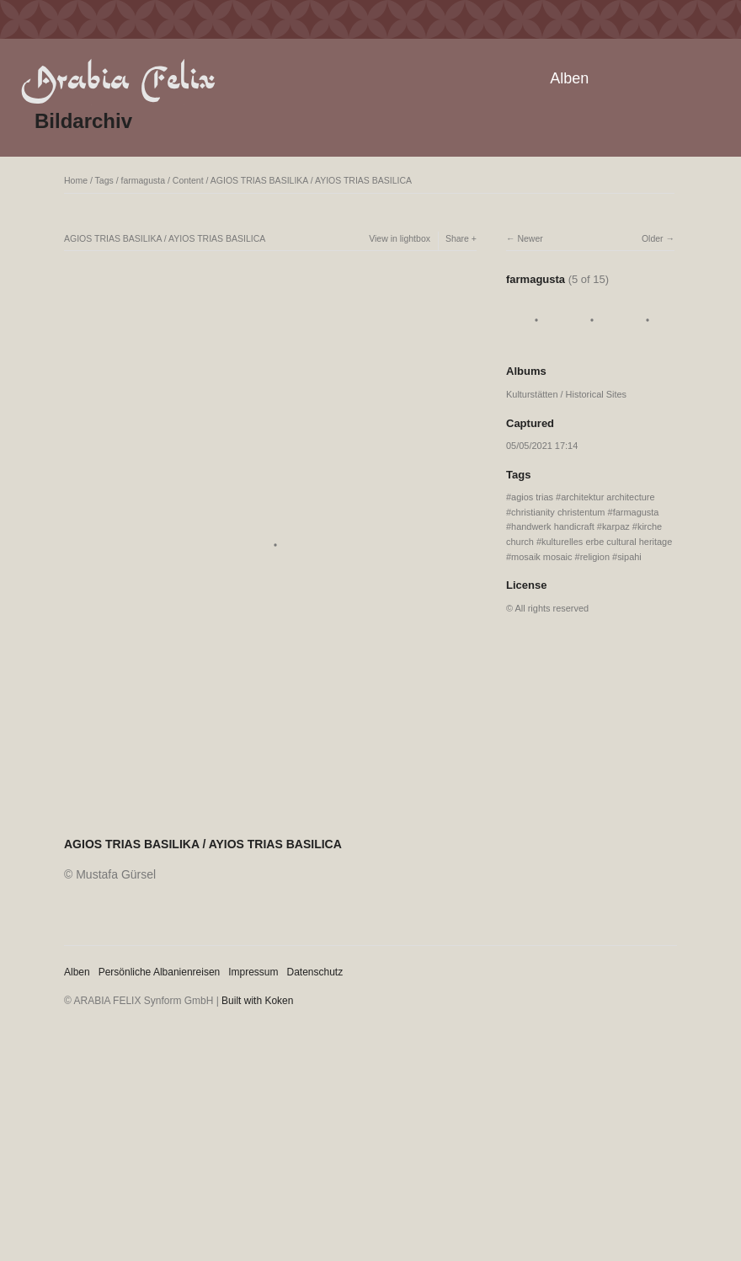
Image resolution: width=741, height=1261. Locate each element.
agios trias (532, 497)
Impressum (253, 972)
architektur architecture (607, 497)
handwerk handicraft (552, 526)
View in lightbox (399, 238)
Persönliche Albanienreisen (160, 972)
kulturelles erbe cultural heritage (606, 542)
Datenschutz (315, 972)
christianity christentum (558, 512)
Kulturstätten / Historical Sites (566, 394)
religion (595, 557)
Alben (569, 78)
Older (653, 238)
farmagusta (143, 180)
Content (188, 180)
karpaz (616, 526)
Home (76, 180)
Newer (529, 238)
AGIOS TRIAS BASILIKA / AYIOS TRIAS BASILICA (311, 180)
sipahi (629, 557)
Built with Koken (257, 1001)
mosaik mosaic (541, 557)
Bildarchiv (83, 121)
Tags (104, 180)
